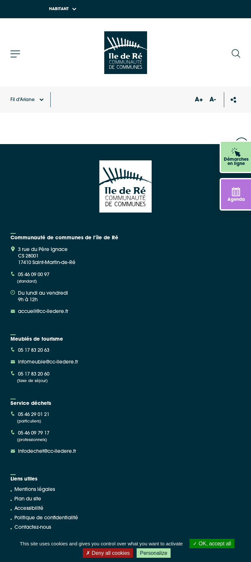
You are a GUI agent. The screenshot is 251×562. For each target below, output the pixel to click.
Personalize (153, 553)
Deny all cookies (108, 553)
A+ (198, 100)
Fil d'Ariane (27, 99)
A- (212, 100)
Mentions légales (34, 489)
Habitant (62, 9)
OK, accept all (212, 543)
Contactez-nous (32, 527)
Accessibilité (28, 508)
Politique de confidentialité (46, 518)
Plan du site (27, 499)
